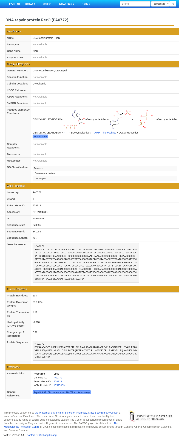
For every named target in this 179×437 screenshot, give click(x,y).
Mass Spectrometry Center (103, 412)
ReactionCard (40, 136)
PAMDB (14, 3)
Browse (31, 3)
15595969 (59, 385)
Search (48, 3)
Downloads (67, 3)
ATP (66, 132)
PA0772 (58, 377)
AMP (97, 132)
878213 (58, 381)
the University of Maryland (49, 412)
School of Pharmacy (76, 412)
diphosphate (109, 132)
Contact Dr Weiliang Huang (41, 435)
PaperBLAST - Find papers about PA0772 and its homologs (62, 392)
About (87, 3)
